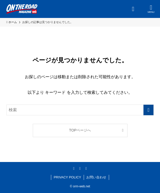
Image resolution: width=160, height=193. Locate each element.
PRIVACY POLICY (67, 177)
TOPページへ (80, 130)
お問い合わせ (96, 177)
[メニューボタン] (151, 9)
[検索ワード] (80, 110)
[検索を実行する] (148, 110)
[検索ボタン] (133, 9)
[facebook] (74, 168)
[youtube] (86, 168)
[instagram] (80, 168)
